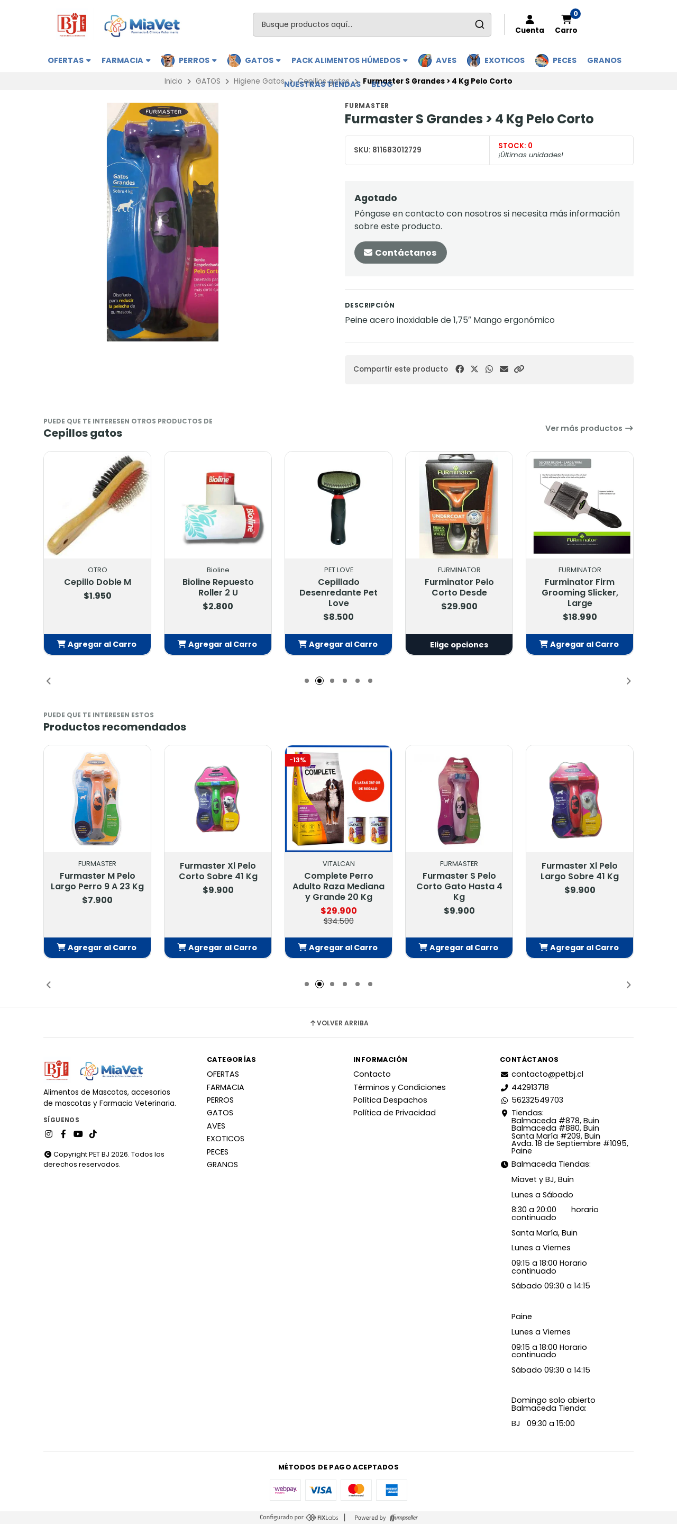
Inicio (173, 81)
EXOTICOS (504, 60)
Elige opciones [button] (459, 644)
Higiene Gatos (259, 81)
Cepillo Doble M (97, 581)
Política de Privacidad (394, 1112)
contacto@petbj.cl (541, 1074)
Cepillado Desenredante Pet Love (338, 592)
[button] (519, 369)
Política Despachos (390, 1100)
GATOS (263, 60)
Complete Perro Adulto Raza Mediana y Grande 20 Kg (338, 886)
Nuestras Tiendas (322, 84)
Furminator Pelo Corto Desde (459, 587)
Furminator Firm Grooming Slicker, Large (580, 592)
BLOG (382, 84)
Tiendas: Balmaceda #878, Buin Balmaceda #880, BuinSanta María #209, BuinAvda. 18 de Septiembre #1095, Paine (564, 1132)
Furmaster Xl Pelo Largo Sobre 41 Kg (580, 871)
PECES (565, 60)
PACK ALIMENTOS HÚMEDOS (349, 60)
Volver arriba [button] (339, 1023)
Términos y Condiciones (399, 1087)
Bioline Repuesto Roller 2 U (218, 587)
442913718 (524, 1087)
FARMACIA (126, 60)
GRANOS (604, 60)
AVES (446, 60)
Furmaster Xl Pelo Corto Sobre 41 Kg (218, 871)
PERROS (198, 60)
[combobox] (372, 25)
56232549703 (531, 1100)
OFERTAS (69, 60)
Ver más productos (589, 428)
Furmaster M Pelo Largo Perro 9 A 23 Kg (97, 880)
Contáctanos (399, 253)
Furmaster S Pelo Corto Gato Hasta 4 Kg (459, 886)
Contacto (372, 1074)
